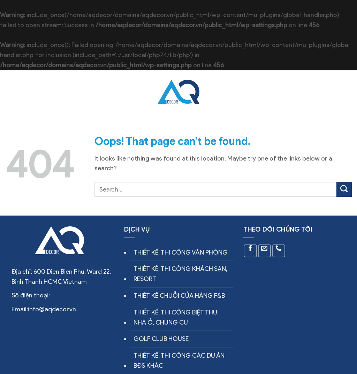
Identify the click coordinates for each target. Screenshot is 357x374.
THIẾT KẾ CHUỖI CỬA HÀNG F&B (179, 295)
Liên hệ (285, 91)
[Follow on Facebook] (250, 250)
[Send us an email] (264, 250)
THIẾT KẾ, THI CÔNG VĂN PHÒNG (181, 252)
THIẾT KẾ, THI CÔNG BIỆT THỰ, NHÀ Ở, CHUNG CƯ (176, 317)
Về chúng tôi (89, 86)
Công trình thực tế (119, 98)
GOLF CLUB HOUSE (161, 339)
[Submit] (344, 189)
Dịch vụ (133, 86)
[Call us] (278, 250)
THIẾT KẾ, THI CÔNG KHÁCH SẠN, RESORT (180, 274)
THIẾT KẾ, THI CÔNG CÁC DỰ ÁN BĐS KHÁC (179, 360)
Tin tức (253, 91)
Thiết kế (220, 91)
